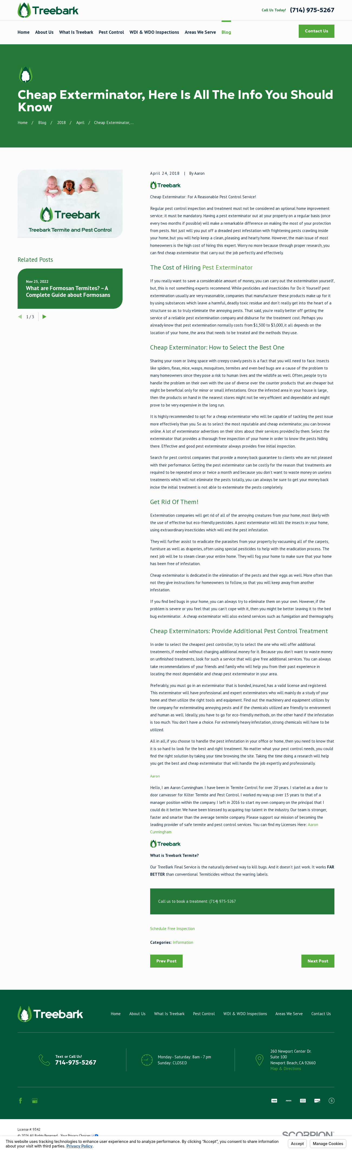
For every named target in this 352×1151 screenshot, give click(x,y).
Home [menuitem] (23, 32)
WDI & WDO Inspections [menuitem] (154, 32)
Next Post (318, 961)
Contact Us (316, 30)
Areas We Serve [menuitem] (200, 32)
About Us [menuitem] (44, 32)
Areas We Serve (289, 1013)
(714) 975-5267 (312, 10)
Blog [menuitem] (226, 32)
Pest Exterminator (227, 267)
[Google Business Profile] (35, 1100)
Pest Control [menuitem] (111, 32)
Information (183, 942)
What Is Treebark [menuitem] (76, 32)
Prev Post (166, 961)
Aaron (155, 776)
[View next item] (44, 316)
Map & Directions (285, 1068)
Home (116, 1013)
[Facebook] (20, 1100)
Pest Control (204, 1013)
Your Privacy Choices (79, 1135)
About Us (137, 1013)
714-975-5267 (75, 1062)
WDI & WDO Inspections (245, 1013)
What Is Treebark (169, 1013)
